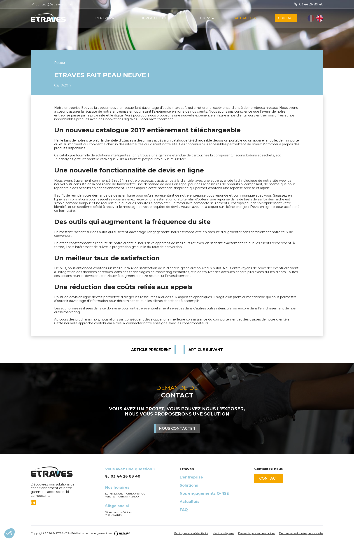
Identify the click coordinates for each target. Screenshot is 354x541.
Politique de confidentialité (191, 533)
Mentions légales (223, 533)
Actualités (189, 501)
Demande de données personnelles (301, 533)
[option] (319, 18)
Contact (268, 478)
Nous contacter (177, 428)
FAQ (184, 510)
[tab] (65, 502)
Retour (59, 63)
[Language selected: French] (315, 18)
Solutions (189, 485)
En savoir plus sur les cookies (256, 533)
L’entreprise (191, 477)
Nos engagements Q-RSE (204, 493)
